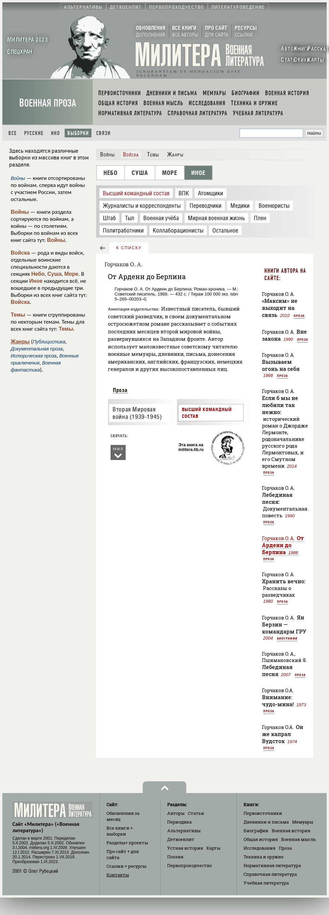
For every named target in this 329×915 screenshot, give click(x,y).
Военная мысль (298, 839)
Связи (103, 133)
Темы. (67, 329)
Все (12, 133)
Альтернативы (184, 831)
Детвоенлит (180, 839)
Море (71, 274)
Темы (18, 315)
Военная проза (47, 103)
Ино (55, 133)
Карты (213, 848)
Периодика (179, 822)
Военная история (291, 831)
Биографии (287, 638)
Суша (54, 274)
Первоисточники (263, 813)
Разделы (127, 843)
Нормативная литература (272, 865)
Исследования (259, 848)
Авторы (176, 813)
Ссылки (126, 866)
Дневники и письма (266, 822)
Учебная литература (266, 883)
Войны (20, 212)
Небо (38, 274)
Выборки (78, 133)
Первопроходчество (189, 865)
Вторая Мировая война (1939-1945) (137, 413)
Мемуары (302, 822)
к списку (129, 248)
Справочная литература (270, 874)
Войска (20, 253)
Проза (120, 390)
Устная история (185, 848)
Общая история (261, 839)
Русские (34, 133)
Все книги (120, 831)
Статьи (196, 813)
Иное (36, 281)
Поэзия (175, 857)
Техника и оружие (263, 857)
